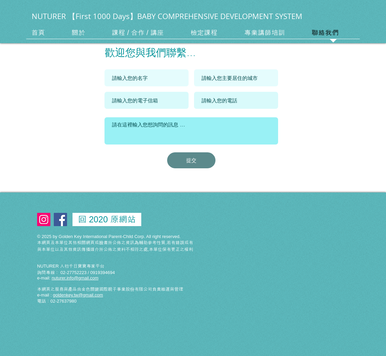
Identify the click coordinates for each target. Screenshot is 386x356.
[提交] (191, 160)
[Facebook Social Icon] (60, 219)
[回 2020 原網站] (107, 219)
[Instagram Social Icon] (43, 219)
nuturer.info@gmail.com (75, 278)
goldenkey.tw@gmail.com (78, 295)
